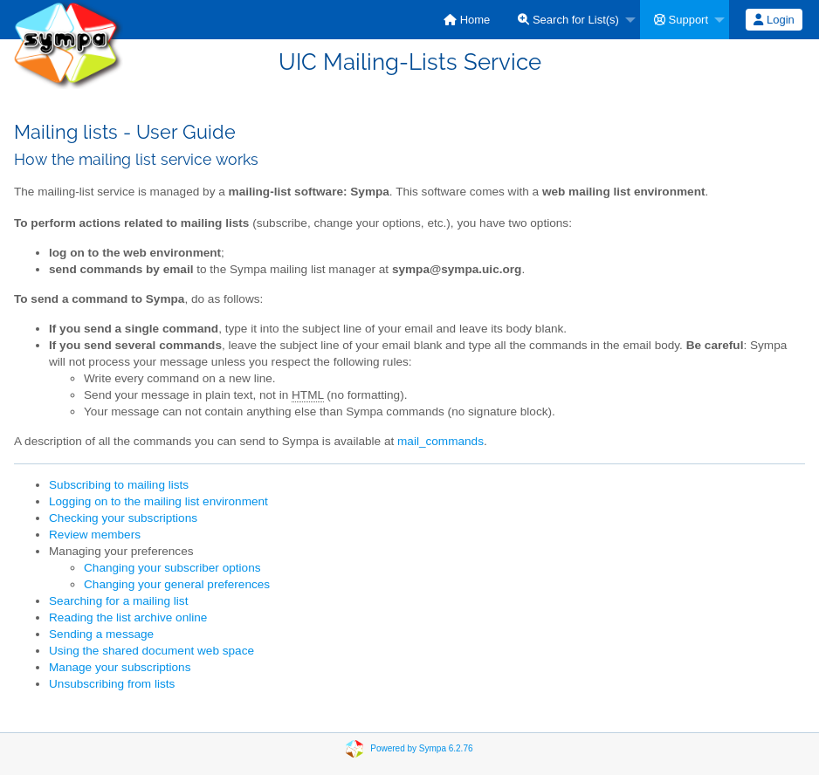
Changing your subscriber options (172, 567)
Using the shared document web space (151, 650)
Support (681, 19)
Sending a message (101, 634)
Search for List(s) (568, 19)
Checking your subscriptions (123, 518)
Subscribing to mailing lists (119, 484)
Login (774, 19)
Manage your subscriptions (119, 667)
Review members (95, 534)
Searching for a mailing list (118, 600)
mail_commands (440, 441)
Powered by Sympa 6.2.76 (421, 747)
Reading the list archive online (128, 617)
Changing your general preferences (177, 584)
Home (467, 19)
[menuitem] (467, 19)
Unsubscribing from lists (112, 683)
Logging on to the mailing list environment (158, 501)
